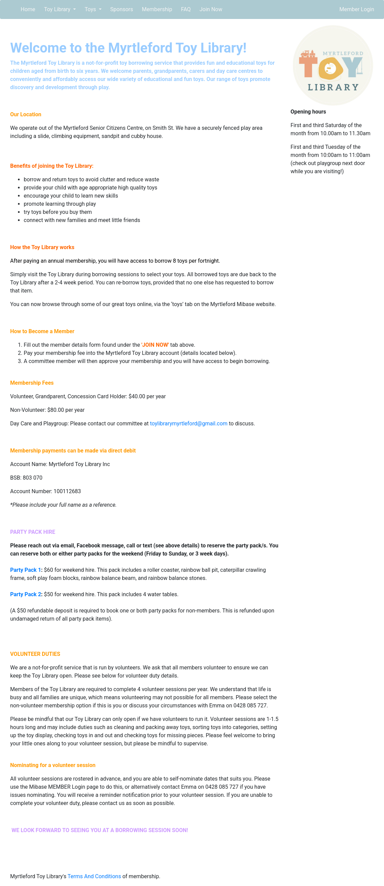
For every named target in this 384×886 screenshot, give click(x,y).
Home (28, 9)
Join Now (210, 9)
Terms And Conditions (94, 876)
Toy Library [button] (58, 9)
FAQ (186, 9)
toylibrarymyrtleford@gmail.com (189, 423)
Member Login (356, 9)
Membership (157, 9)
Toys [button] (91, 9)
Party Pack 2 (25, 594)
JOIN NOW (155, 345)
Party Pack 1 (25, 570)
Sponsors (121, 9)
